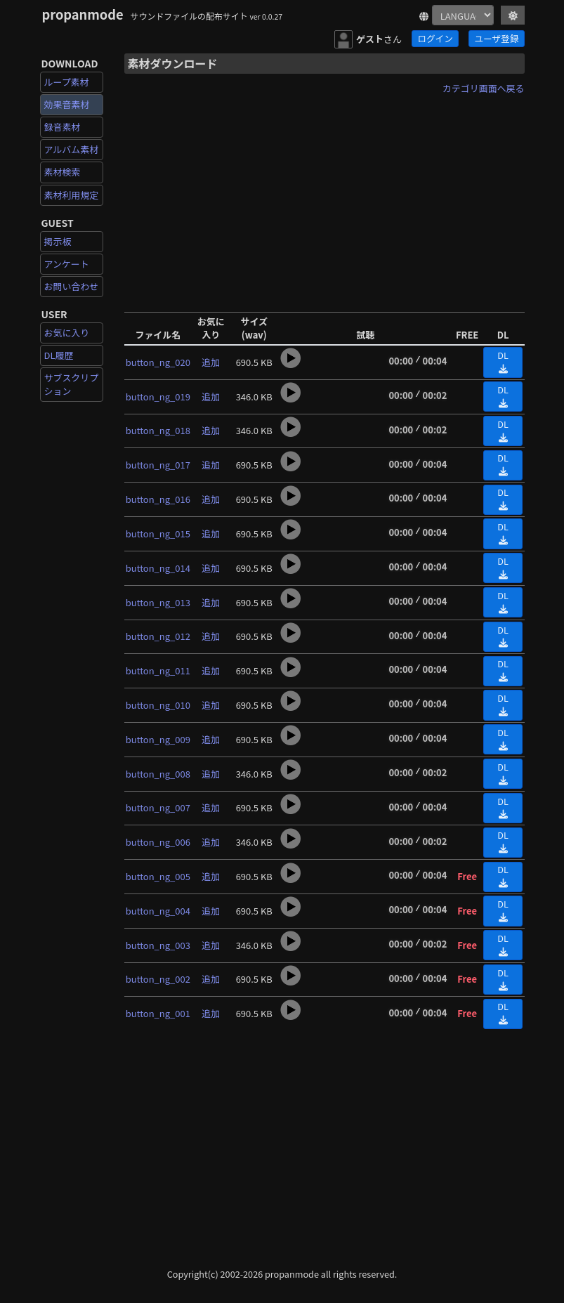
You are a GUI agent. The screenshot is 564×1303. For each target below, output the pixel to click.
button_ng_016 (158, 499)
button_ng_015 (158, 533)
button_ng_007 (158, 807)
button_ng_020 (158, 362)
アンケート (66, 263)
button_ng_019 (158, 396)
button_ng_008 (158, 773)
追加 (211, 362)
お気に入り (67, 332)
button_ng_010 (158, 705)
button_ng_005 (158, 876)
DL (503, 361)
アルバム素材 (71, 149)
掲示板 (58, 241)
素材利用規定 (71, 195)
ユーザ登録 (497, 38)
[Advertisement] (324, 198)
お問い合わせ (71, 286)
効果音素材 (67, 104)
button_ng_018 (158, 430)
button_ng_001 (158, 1013)
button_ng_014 (158, 568)
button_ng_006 (158, 842)
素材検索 (62, 171)
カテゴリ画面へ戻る (483, 88)
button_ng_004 (158, 910)
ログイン (434, 38)
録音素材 (62, 126)
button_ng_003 (158, 945)
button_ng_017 (158, 464)
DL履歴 (59, 355)
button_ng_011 (158, 670)
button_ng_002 (158, 979)
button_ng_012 (158, 636)
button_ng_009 (158, 739)
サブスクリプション (71, 384)
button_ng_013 (158, 602)
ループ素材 (66, 82)
